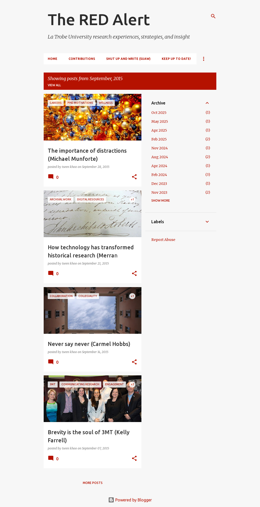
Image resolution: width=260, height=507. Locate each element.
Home (52, 58)
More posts (93, 482)
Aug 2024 (159, 157)
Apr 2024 (159, 166)
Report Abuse (163, 239)
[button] (134, 177)
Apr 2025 (159, 130)
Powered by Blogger (130, 500)
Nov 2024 (159, 148)
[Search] (213, 16)
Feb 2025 (159, 139)
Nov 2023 (159, 192)
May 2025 (159, 121)
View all (54, 85)
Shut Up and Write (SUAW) (128, 58)
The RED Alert (99, 19)
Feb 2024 (159, 174)
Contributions (82, 58)
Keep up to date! (176, 58)
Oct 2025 (159, 112)
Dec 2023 (159, 183)
